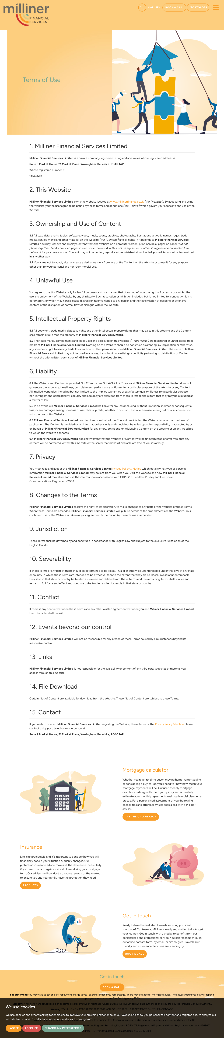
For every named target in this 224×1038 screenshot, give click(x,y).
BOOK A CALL (134, 953)
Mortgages (198, 7)
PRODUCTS (30, 885)
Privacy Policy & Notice (126, 468)
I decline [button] (31, 1028)
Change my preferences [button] (63, 1028)
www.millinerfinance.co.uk (127, 201)
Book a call (174, 7)
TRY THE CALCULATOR (140, 816)
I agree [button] (13, 1028)
